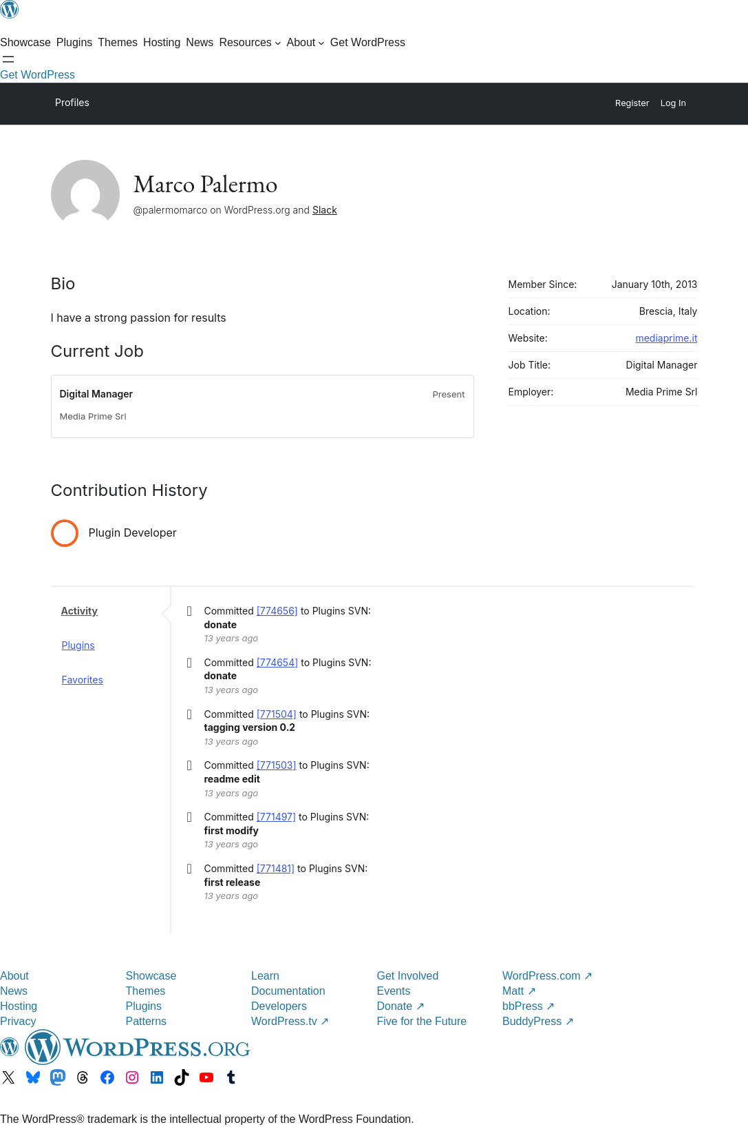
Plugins (78, 645)
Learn (265, 976)
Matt (519, 991)
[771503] (277, 765)
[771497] (276, 817)
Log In (673, 103)
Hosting (18, 1006)
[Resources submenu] (250, 42)
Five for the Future (422, 1021)
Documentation (288, 991)
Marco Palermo (205, 183)
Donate (401, 1006)
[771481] (276, 868)
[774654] (278, 662)
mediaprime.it (666, 338)
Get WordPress (37, 75)
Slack (324, 210)
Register (632, 103)
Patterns (146, 1021)
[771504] (277, 714)
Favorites (82, 679)
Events (394, 991)
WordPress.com (547, 976)
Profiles (72, 102)
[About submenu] (305, 42)
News (14, 991)
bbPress (528, 1006)
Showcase (151, 976)
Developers (279, 1006)
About (14, 976)
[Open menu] (8, 59)
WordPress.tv (290, 1021)
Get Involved (408, 976)
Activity (79, 611)
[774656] (277, 611)
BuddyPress (538, 1021)
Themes (146, 991)
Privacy (18, 1021)
